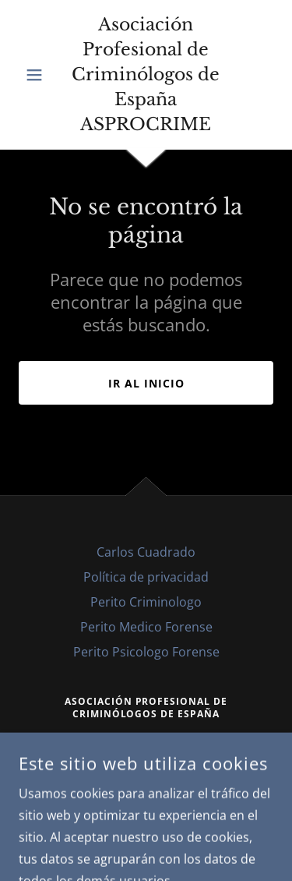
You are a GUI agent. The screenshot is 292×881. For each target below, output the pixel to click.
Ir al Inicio (146, 383)
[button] (38, 74)
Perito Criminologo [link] (146, 601)
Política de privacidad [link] (146, 577)
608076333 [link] (146, 736)
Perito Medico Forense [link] (146, 626)
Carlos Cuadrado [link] (146, 552)
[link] (146, 74)
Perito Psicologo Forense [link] (146, 651)
